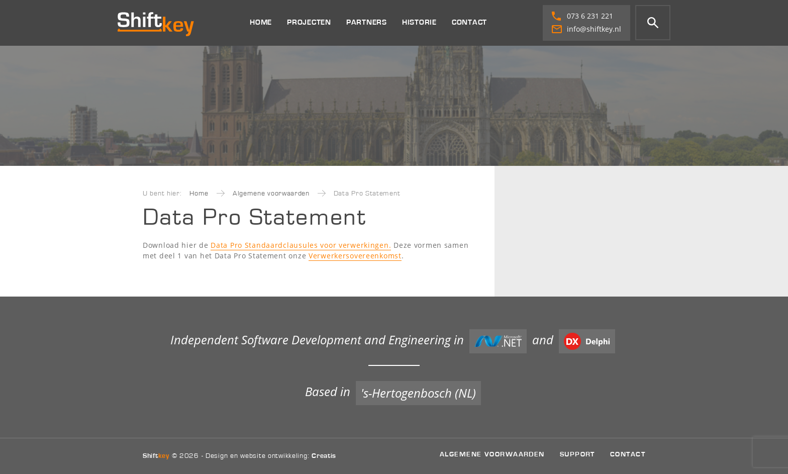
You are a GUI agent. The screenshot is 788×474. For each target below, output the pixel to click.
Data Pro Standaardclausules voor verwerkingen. (301, 245)
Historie (419, 22)
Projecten (309, 22)
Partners (366, 22)
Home (261, 22)
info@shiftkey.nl (586, 29)
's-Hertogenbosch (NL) (418, 393)
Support (577, 454)
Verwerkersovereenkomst (355, 255)
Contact (469, 22)
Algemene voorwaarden (271, 193)
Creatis (324, 455)
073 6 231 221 (582, 16)
